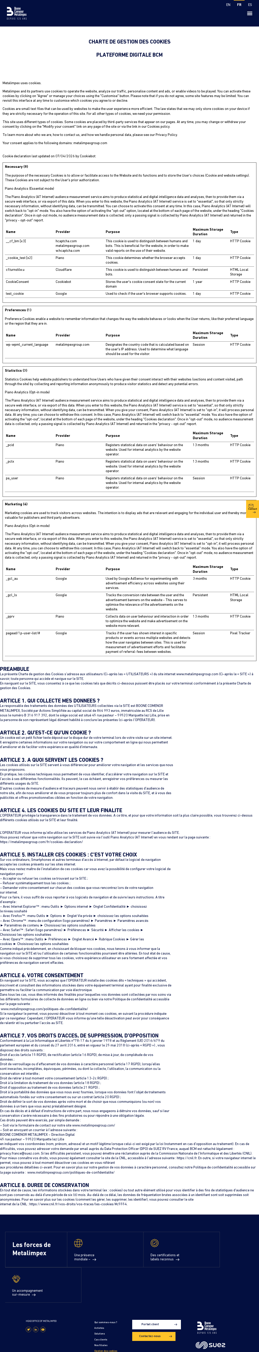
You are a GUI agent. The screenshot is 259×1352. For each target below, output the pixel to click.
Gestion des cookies (105, 1315)
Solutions (99, 1298)
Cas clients (100, 1304)
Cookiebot (87, 156)
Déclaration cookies (105, 1321)
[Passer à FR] (239, 5)
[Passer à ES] (250, 5)
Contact (252, 549)
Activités (99, 1293)
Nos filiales (100, 1310)
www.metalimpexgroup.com (197, 674)
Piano (60, 258)
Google (61, 294)
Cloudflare (64, 270)
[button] (249, 13)
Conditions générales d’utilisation (111, 1345)
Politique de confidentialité (44, 1345)
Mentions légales (14, 1345)
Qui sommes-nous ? (105, 1287)
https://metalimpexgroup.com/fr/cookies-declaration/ (41, 842)
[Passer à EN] (228, 5)
